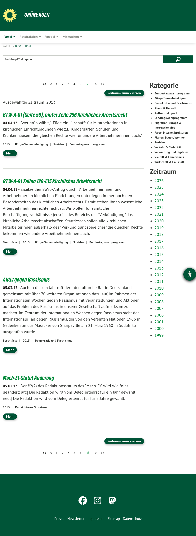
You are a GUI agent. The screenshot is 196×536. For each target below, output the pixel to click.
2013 (6, 144)
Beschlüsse (23, 46)
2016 (159, 247)
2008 (159, 301)
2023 (159, 200)
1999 (159, 335)
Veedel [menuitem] (50, 36)
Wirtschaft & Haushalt (169, 162)
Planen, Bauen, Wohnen (169, 138)
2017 (159, 241)
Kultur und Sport (165, 113)
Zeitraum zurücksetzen (124, 93)
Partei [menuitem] (7, 36)
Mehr (10, 153)
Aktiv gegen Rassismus (27, 279)
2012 (159, 274)
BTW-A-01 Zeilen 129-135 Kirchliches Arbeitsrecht (54, 181)
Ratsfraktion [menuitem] (29, 36)
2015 (159, 254)
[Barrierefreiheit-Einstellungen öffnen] (189, 274)
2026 (159, 180)
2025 (159, 187)
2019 (159, 227)
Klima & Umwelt (165, 108)
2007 (159, 308)
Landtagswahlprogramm (170, 118)
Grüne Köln (37, 14)
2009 (159, 294)
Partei (7, 46)
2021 (159, 214)
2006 (159, 315)
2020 (159, 220)
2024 (159, 194)
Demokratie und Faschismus (53, 341)
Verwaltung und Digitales (171, 152)
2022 (159, 207)
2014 (159, 261)
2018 (159, 234)
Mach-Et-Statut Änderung (29, 377)
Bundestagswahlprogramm (87, 144)
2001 (159, 321)
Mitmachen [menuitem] (71, 36)
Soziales (58, 144)
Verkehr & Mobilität (167, 147)
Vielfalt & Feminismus (169, 157)
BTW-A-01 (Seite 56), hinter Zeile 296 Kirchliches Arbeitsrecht (67, 114)
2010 (159, 288)
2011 (159, 281)
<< (44, 84)
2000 (159, 328)
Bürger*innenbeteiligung (31, 144)
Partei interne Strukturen (31, 407)
